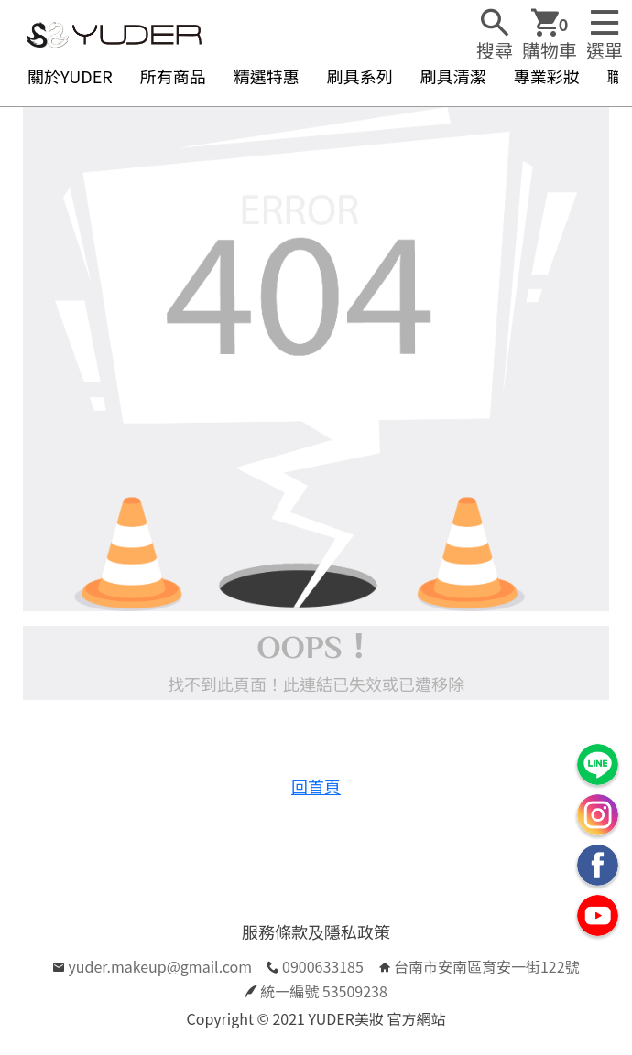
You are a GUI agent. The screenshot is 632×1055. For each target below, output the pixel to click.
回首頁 (316, 786)
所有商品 (173, 76)
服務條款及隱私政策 (316, 931)
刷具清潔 (453, 76)
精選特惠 (267, 76)
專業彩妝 (547, 76)
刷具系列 (360, 76)
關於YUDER (70, 76)
